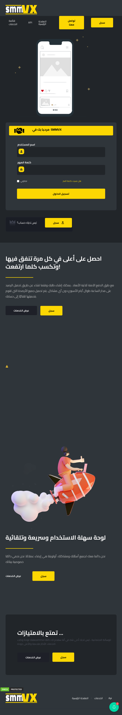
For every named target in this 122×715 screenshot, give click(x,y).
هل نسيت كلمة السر (72, 181)
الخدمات (98, 698)
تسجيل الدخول (61, 193)
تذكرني (23, 181)
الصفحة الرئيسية (80, 698)
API (30, 22)
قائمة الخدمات (13, 22)
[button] (114, 707)
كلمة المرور (24, 162)
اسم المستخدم (26, 144)
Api (110, 698)
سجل (51, 310)
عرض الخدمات (21, 310)
